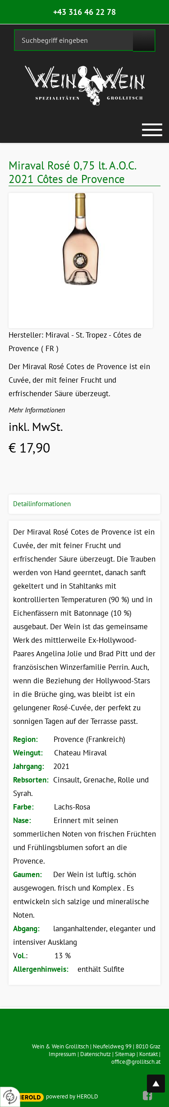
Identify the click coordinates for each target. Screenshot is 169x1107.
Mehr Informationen (37, 409)
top (161, 1078)
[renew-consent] (10, 1097)
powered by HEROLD (72, 1096)
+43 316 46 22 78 (84, 12)
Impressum (62, 1054)
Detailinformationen (42, 503)
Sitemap (125, 1054)
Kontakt (148, 1054)
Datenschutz (95, 1054)
